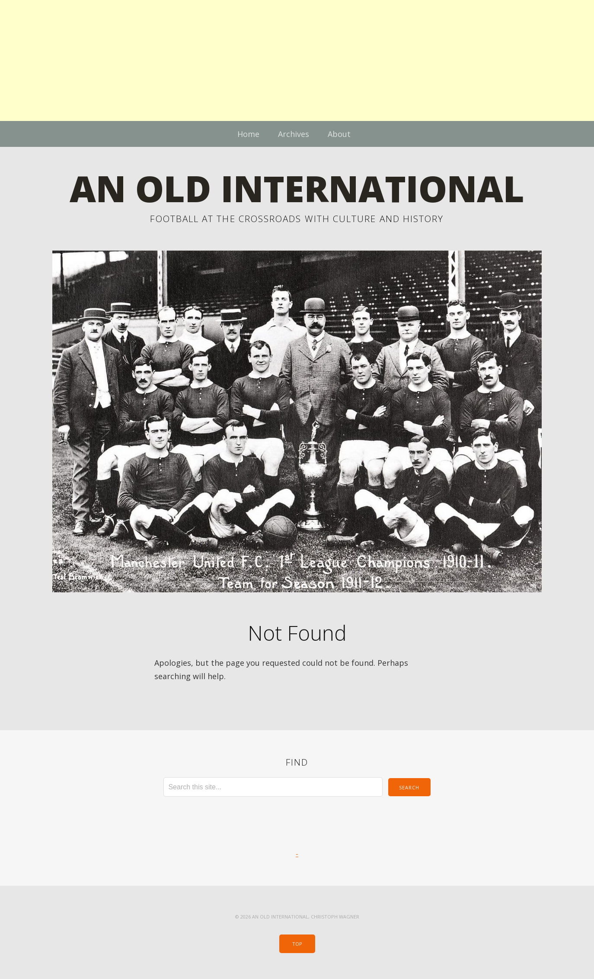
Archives (293, 134)
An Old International (297, 188)
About (339, 134)
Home (248, 134)
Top (297, 944)
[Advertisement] (259, 60)
